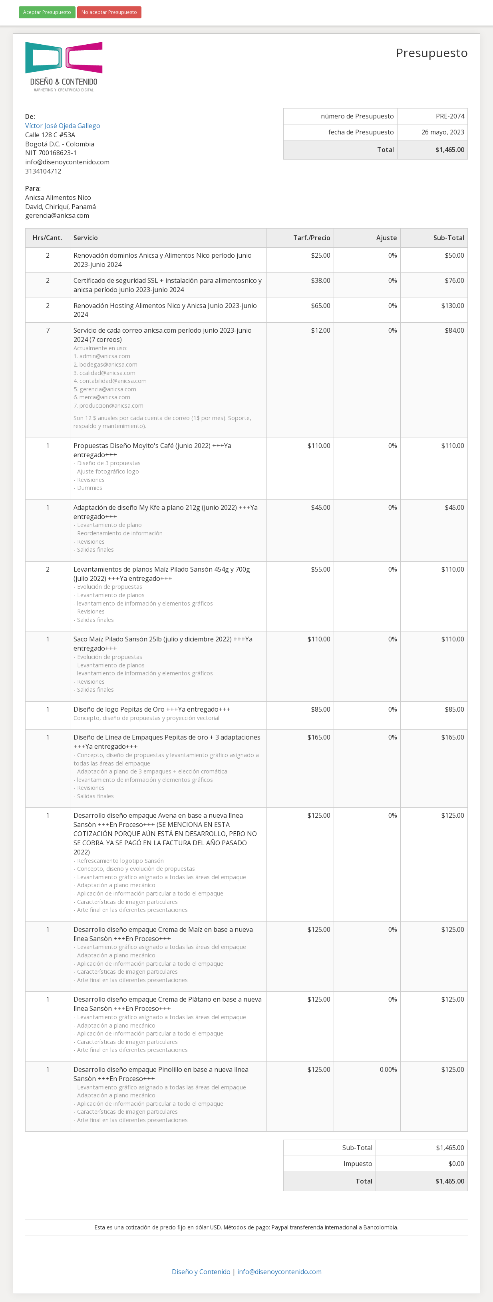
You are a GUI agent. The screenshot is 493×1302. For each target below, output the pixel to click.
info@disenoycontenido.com (279, 1271)
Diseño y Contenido (201, 1271)
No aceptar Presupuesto (109, 12)
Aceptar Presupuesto (47, 12)
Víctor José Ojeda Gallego (62, 125)
